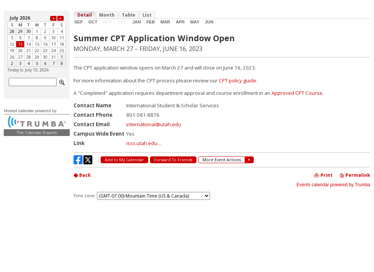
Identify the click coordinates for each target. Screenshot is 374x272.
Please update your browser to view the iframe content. (37, 40)
